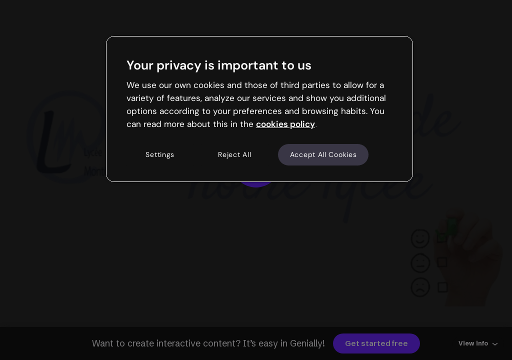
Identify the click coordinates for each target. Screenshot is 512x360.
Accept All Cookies (323, 154)
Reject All (234, 154)
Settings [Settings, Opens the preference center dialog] (160, 154)
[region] (259, 109)
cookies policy (285, 124)
